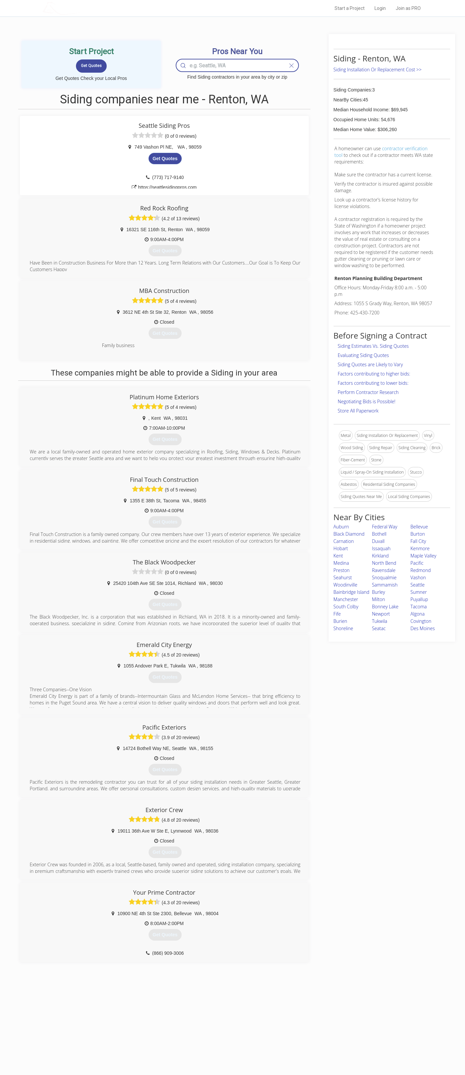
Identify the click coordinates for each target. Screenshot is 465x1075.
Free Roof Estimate (124, 1041)
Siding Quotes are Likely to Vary (370, 364)
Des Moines (423, 628)
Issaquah (381, 548)
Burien (340, 621)
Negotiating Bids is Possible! (366, 401)
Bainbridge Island (352, 592)
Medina (341, 563)
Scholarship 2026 (324, 1019)
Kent (338, 556)
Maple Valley (423, 556)
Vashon (418, 577)
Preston (342, 570)
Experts (205, 1026)
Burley (378, 592)
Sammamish (385, 585)
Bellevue (419, 526)
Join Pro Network (213, 1019)
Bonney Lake (385, 606)
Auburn (341, 526)
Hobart (341, 548)
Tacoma (419, 606)
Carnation (344, 541)
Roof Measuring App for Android (227, 1049)
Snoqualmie (384, 577)
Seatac (379, 628)
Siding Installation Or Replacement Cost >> (378, 69)
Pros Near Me (119, 1026)
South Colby (346, 606)
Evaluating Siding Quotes (363, 355)
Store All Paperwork (358, 411)
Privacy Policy (321, 1026)
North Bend (384, 563)
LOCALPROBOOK (81, 8)
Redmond (421, 570)
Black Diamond (349, 534)
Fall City (418, 541)
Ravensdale (383, 570)
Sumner (419, 592)
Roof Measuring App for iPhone (226, 1041)
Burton (418, 534)
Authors (316, 1034)
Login (380, 8)
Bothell (379, 534)
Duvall (378, 541)
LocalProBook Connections (333, 1041)
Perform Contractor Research (368, 392)
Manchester (346, 599)
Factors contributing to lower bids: (373, 383)
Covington (421, 621)
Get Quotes (165, 158)
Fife (337, 614)
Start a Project (350, 8)
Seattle (418, 585)
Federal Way (384, 526)
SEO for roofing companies (333, 1049)
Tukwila (379, 621)
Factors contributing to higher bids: (374, 374)
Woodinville (345, 585)
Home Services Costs (126, 1019)
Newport (381, 614)
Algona (418, 614)
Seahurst (343, 577)
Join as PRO (408, 8)
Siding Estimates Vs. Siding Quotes (373, 346)
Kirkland (380, 556)
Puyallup (419, 599)
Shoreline (343, 628)
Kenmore (420, 548)
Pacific (417, 563)
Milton (378, 599)
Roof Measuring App (216, 1034)
